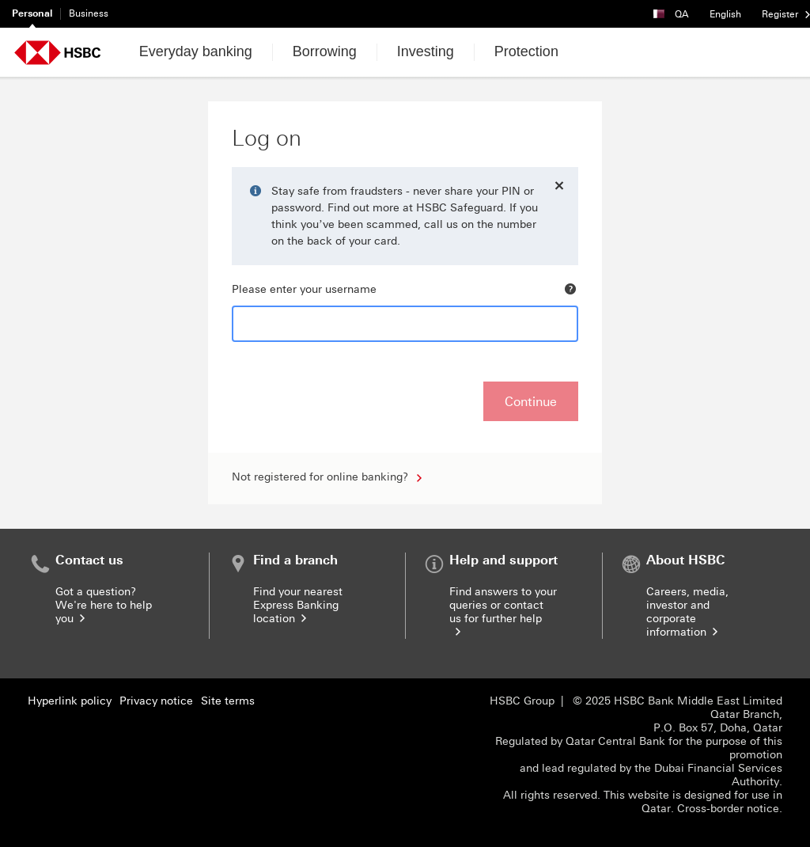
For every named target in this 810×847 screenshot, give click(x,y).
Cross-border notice (728, 808)
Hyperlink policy (70, 701)
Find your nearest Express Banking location (298, 605)
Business (88, 13)
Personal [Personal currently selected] (32, 13)
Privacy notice (156, 701)
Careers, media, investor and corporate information (687, 612)
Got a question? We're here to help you (103, 605)
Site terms (228, 701)
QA (676, 10)
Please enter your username (304, 289)
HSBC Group (522, 701)
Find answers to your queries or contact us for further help (503, 612)
